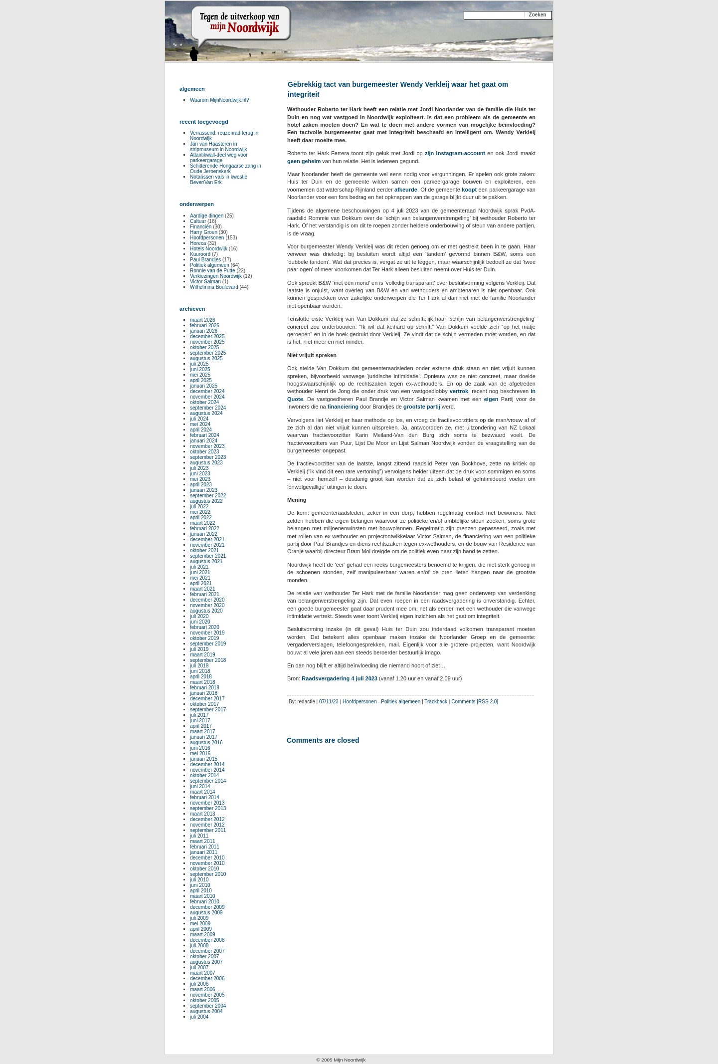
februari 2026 (204, 325)
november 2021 (207, 545)
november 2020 (207, 605)
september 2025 (208, 353)
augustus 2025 (206, 358)
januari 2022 (203, 534)
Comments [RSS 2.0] (474, 701)
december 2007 (207, 951)
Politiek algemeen (400, 701)
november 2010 (207, 863)
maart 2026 (202, 320)
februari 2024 (204, 435)
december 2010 (207, 857)
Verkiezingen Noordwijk (216, 276)
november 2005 (207, 995)
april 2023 (201, 484)
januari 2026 (203, 331)
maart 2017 (202, 731)
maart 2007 (202, 973)
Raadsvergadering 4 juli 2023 (339, 678)
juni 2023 (200, 473)
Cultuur (198, 221)
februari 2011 (204, 847)
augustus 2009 (206, 912)
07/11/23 (329, 701)
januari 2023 (203, 490)
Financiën (200, 226)
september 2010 (208, 874)
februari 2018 (204, 687)
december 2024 (207, 391)
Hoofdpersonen (359, 701)
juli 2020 (199, 616)
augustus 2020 (206, 611)
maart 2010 (202, 896)
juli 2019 (199, 649)
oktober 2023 (204, 451)
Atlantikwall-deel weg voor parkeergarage (219, 157)
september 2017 (208, 709)
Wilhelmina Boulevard (214, 287)
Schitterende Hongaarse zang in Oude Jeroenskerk (225, 168)
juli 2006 (199, 984)
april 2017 (201, 726)
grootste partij (421, 407)
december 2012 (207, 819)
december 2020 (207, 600)
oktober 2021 (204, 550)
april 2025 (201, 380)
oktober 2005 (204, 1000)
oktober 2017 (204, 704)
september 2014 (208, 781)
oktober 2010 (204, 868)
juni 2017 (200, 720)
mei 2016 (200, 753)
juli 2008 (199, 945)
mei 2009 (200, 923)
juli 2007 (199, 967)
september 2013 (208, 808)
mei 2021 (200, 578)
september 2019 (208, 643)
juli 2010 (199, 879)
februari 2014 (204, 797)
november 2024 (207, 397)
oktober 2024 (204, 402)
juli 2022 (199, 506)
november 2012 (207, 825)
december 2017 (207, 698)
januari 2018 (203, 693)
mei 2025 (200, 375)
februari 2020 (204, 627)
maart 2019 (202, 654)
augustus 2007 (206, 962)
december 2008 (207, 940)
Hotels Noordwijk (208, 248)
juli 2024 (199, 419)
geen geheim (304, 161)
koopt (469, 190)
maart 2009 (202, 934)
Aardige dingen (206, 215)
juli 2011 (199, 836)
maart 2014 (202, 792)
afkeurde (405, 190)
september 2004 (208, 1006)
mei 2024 (200, 424)
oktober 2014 (204, 775)
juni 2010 (200, 885)
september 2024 (208, 408)
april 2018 (201, 676)
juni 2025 (200, 369)
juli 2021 (199, 567)
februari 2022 (204, 528)
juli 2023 (199, 468)
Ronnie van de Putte (212, 270)
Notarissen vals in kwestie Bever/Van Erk (218, 179)
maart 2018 (202, 682)
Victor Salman (205, 281)
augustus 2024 (206, 413)
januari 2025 (203, 386)
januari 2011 (203, 852)
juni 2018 (200, 671)
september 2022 (208, 495)
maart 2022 (202, 523)
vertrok (459, 391)
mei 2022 (200, 512)
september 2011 (208, 830)
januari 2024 (203, 440)
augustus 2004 (206, 1011)
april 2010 (201, 890)
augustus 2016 (206, 742)
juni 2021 (200, 572)
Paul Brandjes (205, 259)
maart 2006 (202, 989)
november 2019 (207, 633)
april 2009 (201, 929)
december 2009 (207, 907)
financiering (343, 407)
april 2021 (201, 583)
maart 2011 (202, 841)
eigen (491, 399)
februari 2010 (204, 901)
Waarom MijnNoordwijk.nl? (219, 100)
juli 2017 (199, 715)
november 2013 (207, 803)
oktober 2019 (204, 638)
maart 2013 (202, 814)
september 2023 (208, 457)
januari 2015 (203, 759)
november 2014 (207, 770)
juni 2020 (200, 622)
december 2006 (207, 978)
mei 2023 (200, 479)
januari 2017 (203, 737)
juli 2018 (199, 665)
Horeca (198, 243)
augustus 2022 (206, 501)
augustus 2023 (206, 462)
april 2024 (201, 429)
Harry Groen (203, 232)
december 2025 (207, 336)
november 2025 (207, 342)
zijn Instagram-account (455, 153)
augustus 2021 (206, 561)
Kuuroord (200, 254)
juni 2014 (200, 786)
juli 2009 (199, 918)
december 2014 (207, 764)
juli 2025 (199, 364)
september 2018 (208, 660)
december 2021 (207, 539)
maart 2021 (202, 589)
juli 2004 (199, 1017)
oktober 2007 (204, 956)
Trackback (435, 701)
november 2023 (207, 446)
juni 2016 (200, 748)
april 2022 (201, 517)
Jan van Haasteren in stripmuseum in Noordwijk (218, 146)
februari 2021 (204, 594)
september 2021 (208, 556)
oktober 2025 (204, 347)
